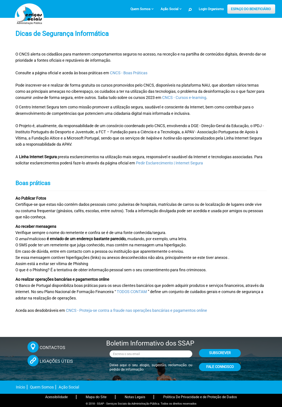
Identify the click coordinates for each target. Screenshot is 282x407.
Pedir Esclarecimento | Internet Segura (169, 163)
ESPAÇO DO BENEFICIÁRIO (251, 9)
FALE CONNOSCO (220, 367)
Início (20, 387)
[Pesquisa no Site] (190, 10)
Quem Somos (42, 387)
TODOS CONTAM (132, 292)
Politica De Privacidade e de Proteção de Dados (200, 397)
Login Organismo (211, 9)
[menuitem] (142, 9)
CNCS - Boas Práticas (128, 73)
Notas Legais (135, 397)
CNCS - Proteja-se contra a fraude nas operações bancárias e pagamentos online (136, 310)
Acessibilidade (56, 397)
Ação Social (69, 387)
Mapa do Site (96, 397)
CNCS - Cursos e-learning (184, 97)
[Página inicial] (28, 16)
